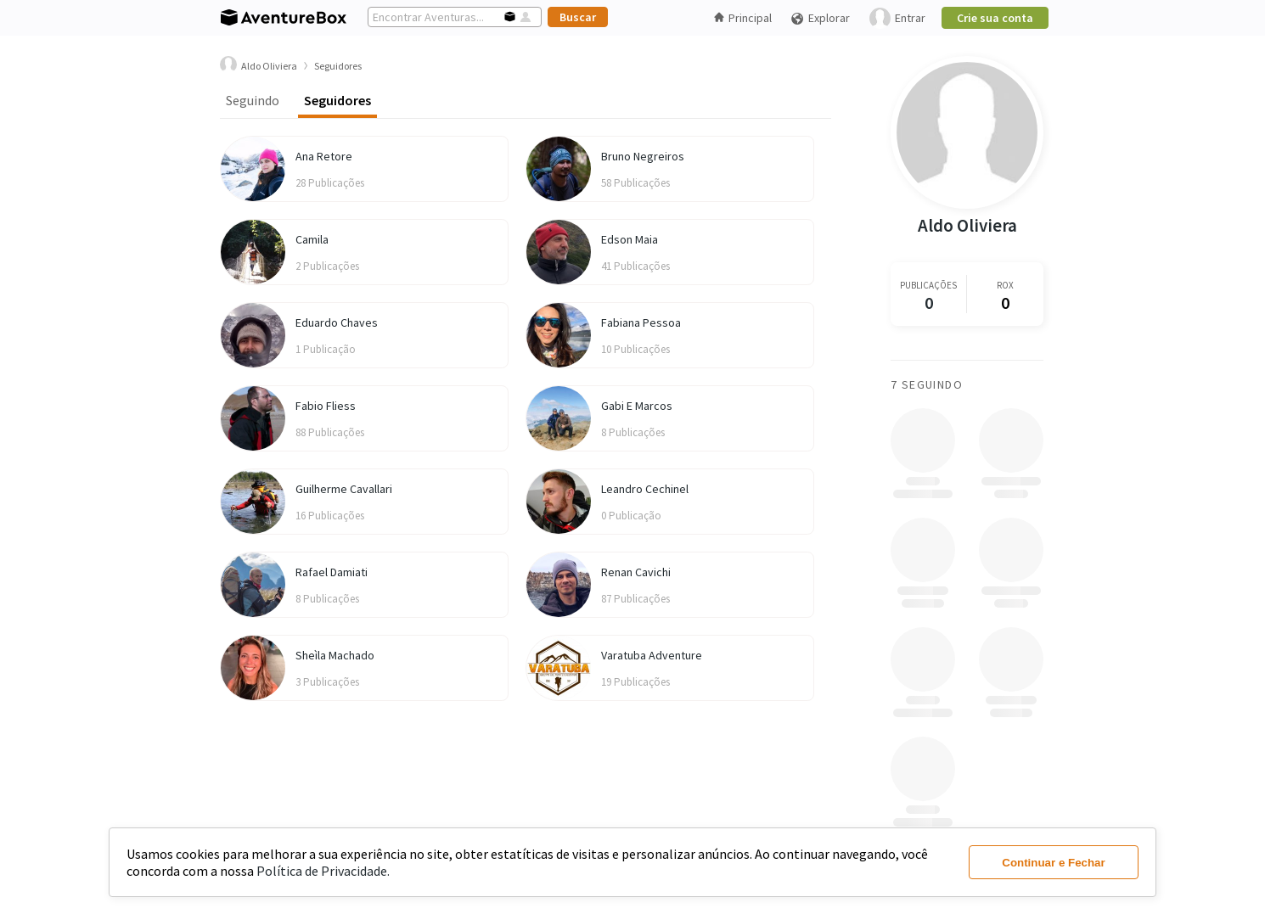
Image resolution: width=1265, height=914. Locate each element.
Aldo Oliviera (967, 225)
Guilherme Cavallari (343, 488)
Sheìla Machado (334, 655)
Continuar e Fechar (1053, 862)
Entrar (897, 18)
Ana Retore (323, 156)
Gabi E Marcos (636, 405)
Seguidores (337, 100)
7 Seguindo (927, 384)
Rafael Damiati (331, 572)
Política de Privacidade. (323, 870)
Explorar (820, 18)
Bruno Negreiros (642, 156)
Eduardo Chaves (336, 322)
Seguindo (252, 100)
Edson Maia (629, 239)
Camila (312, 239)
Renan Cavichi (636, 572)
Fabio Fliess (325, 405)
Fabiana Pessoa (641, 322)
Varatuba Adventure (651, 655)
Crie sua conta (995, 17)
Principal (743, 17)
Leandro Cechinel (645, 488)
